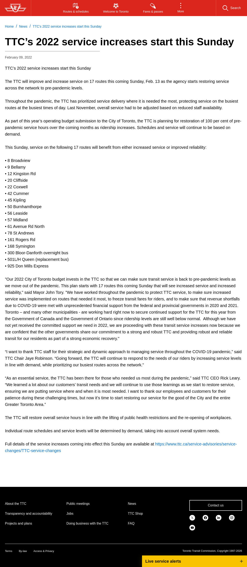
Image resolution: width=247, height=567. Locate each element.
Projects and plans (18, 523)
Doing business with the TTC (87, 523)
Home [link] (9, 26)
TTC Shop (135, 513)
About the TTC (15, 503)
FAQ (131, 523)
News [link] (23, 26)
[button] (180, 8)
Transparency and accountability (28, 513)
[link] (192, 517)
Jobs (69, 513)
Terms (8, 551)
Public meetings (78, 503)
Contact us (216, 505)
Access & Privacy (43, 551)
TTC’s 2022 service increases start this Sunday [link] (67, 26)
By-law (23, 551)
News (132, 503)
